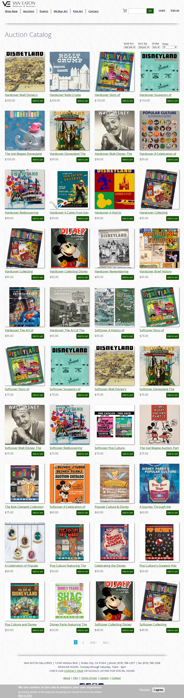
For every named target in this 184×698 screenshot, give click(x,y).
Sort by (142, 43)
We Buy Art (61, 11)
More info (25, 696)
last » (106, 642)
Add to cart (38, 101)
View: (165, 44)
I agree (158, 689)
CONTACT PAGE (73, 671)
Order (155, 43)
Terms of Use (89, 678)
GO (150, 10)
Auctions (28, 11)
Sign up (175, 10)
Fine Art (78, 11)
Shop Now (11, 11)
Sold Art (129, 43)
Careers (104, 678)
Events (44, 11)
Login (162, 10)
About (66, 678)
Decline (145, 690)
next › (93, 642)
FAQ (75, 678)
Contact (93, 11)
